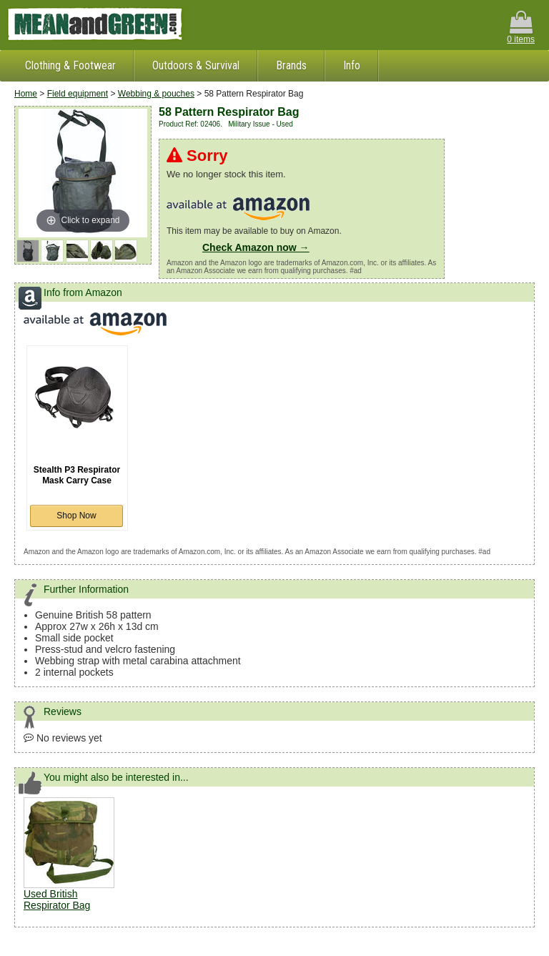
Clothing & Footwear (70, 65)
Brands (291, 65)
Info (351, 65)
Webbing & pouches (156, 94)
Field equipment (77, 94)
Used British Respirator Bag (57, 899)
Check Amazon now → (256, 247)
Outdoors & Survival (195, 65)
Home (25, 94)
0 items (521, 27)
